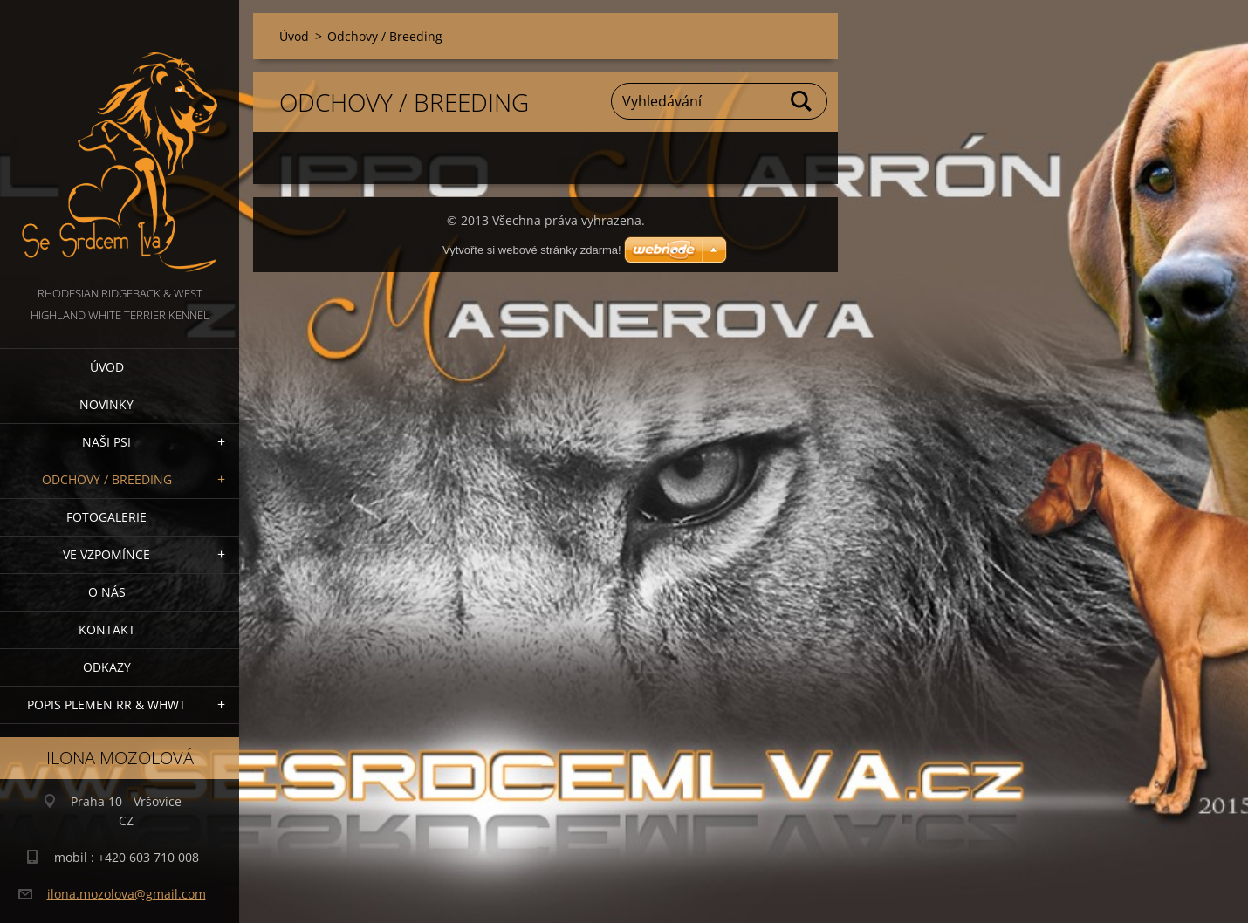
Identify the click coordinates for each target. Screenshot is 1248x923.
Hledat (802, 101)
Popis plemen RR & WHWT (106, 704)
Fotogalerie (106, 517)
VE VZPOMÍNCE (106, 554)
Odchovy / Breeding (107, 479)
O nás (107, 592)
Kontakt (107, 629)
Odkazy (107, 667)
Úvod (107, 367)
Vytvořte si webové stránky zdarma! (531, 249)
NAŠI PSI (106, 442)
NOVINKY (106, 404)
